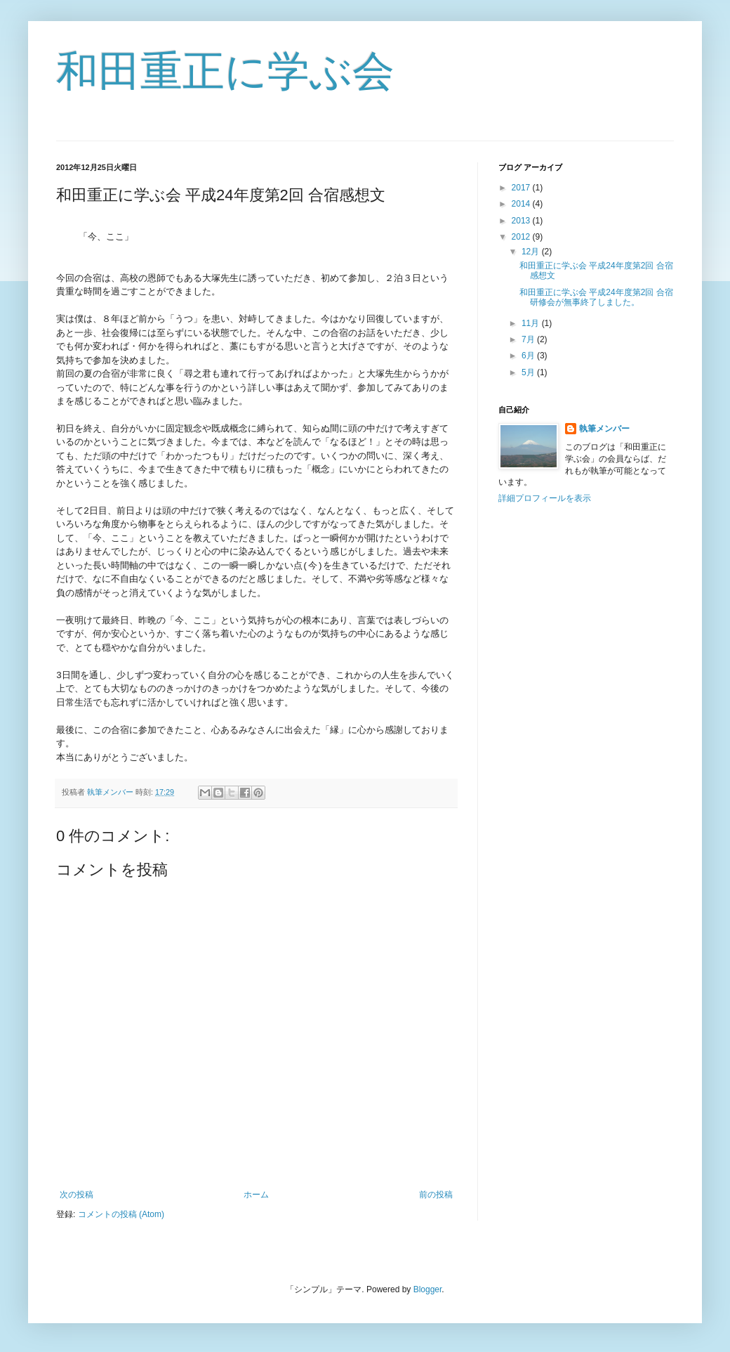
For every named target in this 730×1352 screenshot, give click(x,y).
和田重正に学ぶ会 (225, 71)
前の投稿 (436, 1195)
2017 (522, 188)
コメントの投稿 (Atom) (121, 1214)
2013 (522, 221)
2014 (522, 204)
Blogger (427, 1289)
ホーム (256, 1195)
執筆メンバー (604, 429)
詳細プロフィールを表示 (544, 498)
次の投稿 (76, 1195)
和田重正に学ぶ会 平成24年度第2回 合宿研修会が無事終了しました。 (596, 297)
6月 (529, 355)
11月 (532, 323)
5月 (529, 372)
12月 (532, 251)
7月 (529, 339)
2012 (522, 237)
